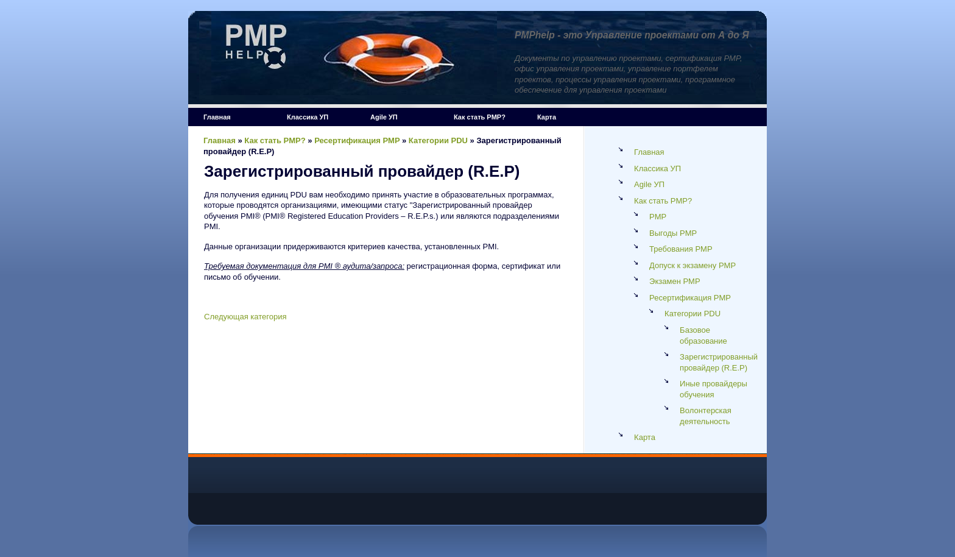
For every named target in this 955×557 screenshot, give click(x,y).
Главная (217, 117)
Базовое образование (703, 335)
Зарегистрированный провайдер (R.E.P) (719, 362)
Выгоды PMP (673, 233)
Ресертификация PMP (357, 140)
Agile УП (384, 117)
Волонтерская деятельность (705, 416)
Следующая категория (245, 316)
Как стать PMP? (480, 117)
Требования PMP (680, 249)
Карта (546, 117)
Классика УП (307, 117)
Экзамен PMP (674, 281)
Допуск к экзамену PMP (692, 265)
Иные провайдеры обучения (713, 389)
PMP (657, 216)
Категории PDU (438, 140)
